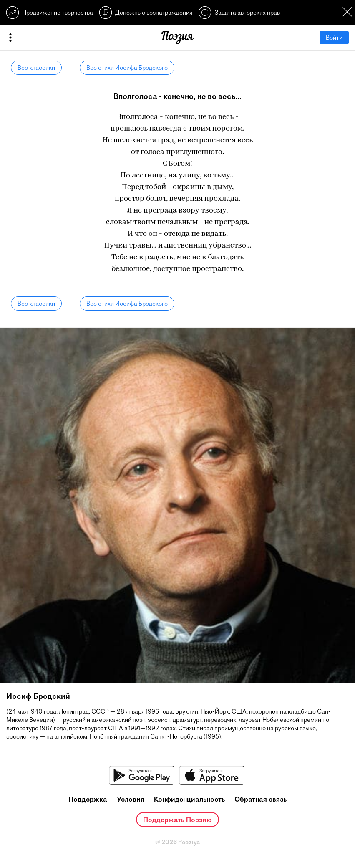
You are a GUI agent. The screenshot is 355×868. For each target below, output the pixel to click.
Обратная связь (260, 799)
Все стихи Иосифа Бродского (127, 67)
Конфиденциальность (189, 799)
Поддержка (87, 799)
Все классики (36, 67)
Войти (334, 37)
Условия (130, 799)
